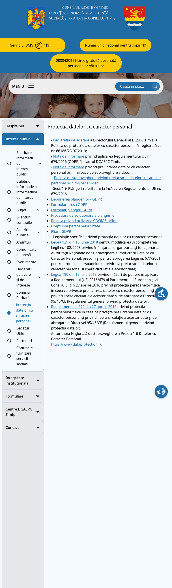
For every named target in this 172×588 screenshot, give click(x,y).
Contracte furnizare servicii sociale (24, 355)
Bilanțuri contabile (24, 220)
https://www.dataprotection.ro (76, 344)
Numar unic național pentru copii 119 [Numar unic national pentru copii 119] (115, 45)
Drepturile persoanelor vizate (75, 226)
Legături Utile (23, 331)
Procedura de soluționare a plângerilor (83, 215)
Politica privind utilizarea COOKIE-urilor (84, 220)
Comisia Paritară (23, 295)
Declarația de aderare (71, 140)
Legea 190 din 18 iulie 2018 (74, 274)
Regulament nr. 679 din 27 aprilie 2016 (83, 306)
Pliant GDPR (61, 231)
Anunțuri (23, 242)
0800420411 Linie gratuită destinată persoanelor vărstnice (86, 63)
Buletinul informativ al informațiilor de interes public (27, 192)
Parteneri (24, 340)
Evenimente (26, 261)
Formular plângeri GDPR (71, 209)
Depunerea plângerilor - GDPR (76, 199)
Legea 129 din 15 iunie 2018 (75, 242)
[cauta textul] (156, 86)
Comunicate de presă (26, 252)
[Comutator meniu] (31, 85)
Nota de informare (68, 156)
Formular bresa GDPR (69, 204)
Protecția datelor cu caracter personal (24, 312)
